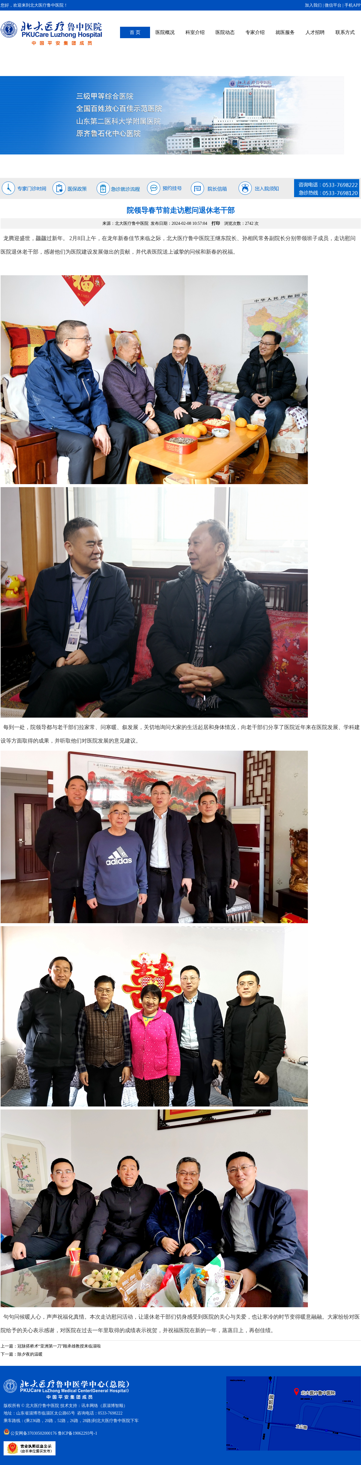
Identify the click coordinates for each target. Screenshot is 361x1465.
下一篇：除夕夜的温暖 (22, 1354)
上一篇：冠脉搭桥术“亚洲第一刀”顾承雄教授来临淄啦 (51, 1346)
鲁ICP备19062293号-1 (77, 1433)
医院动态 (225, 32)
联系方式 (345, 32)
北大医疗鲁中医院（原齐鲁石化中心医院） (52, 33)
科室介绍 (195, 32)
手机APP (352, 5)
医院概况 (165, 32)
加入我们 (313, 5)
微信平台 (333, 5)
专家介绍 (255, 32)
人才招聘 (315, 32)
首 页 (135, 32)
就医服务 (285, 32)
